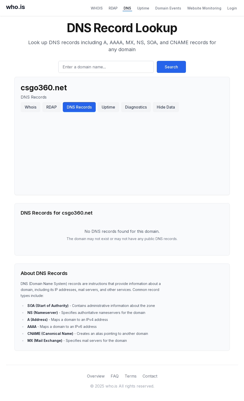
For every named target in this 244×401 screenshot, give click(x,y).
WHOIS (97, 8)
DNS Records (79, 107)
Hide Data (166, 107)
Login (232, 8)
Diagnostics (136, 107)
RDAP (113, 8)
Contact (150, 376)
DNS (127, 8)
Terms (131, 376)
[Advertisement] (122, 151)
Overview (96, 376)
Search (171, 66)
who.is (15, 6)
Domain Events (168, 8)
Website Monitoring (204, 8)
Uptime (143, 8)
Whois (30, 107)
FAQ (115, 376)
